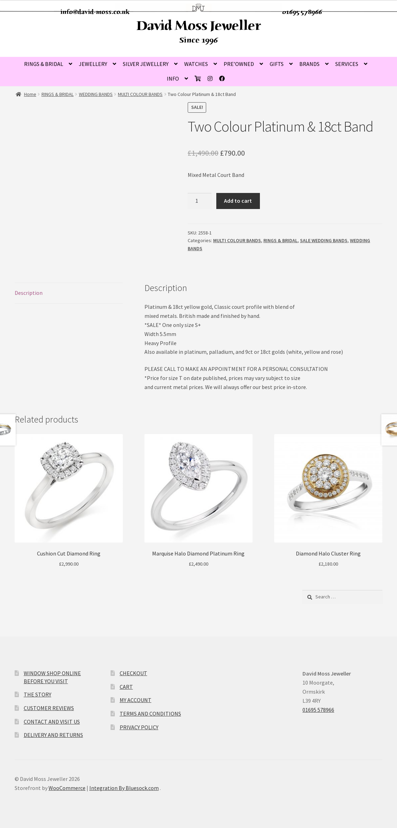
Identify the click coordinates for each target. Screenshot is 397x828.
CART (126, 686)
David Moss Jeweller (198, 25)
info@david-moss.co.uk (95, 12)
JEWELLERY (93, 63)
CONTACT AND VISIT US (52, 721)
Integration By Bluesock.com (124, 787)
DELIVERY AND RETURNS (53, 734)
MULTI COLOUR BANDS (140, 94)
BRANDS (309, 63)
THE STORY (37, 694)
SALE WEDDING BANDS (323, 240)
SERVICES (346, 63)
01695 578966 (302, 12)
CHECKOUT (133, 673)
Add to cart (238, 200)
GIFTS (277, 63)
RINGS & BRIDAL (43, 63)
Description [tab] (29, 292)
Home (30, 94)
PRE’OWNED (239, 63)
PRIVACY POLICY (139, 727)
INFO (173, 78)
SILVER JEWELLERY (145, 63)
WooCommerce (66, 787)
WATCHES (196, 63)
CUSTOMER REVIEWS (49, 707)
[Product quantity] (199, 201)
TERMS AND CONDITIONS (150, 713)
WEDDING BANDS (96, 94)
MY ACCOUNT (135, 699)
